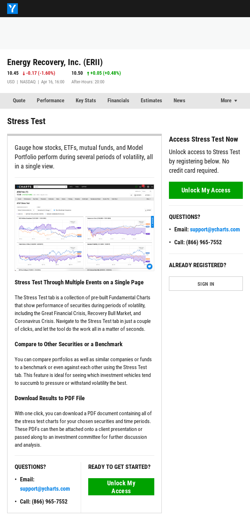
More (226, 100)
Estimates (151, 100)
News (179, 100)
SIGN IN (206, 284)
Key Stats (86, 100)
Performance (50, 100)
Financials (118, 100)
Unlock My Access (121, 487)
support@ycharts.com (45, 488)
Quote (19, 100)
